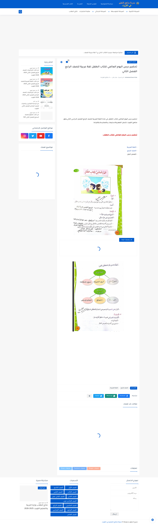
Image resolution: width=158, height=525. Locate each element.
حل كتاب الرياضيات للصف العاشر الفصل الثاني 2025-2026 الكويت (30, 95)
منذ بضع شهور (33, 68)
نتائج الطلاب (73, 11)
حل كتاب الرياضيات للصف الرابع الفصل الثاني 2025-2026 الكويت (31, 73)
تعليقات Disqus (65, 468)
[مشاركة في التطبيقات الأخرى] (89, 396)
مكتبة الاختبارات (84, 11)
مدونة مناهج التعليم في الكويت (112, 522)
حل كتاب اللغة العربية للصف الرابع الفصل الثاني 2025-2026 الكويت (30, 84)
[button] (124, 396)
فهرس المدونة (91, 4)
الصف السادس (58, 510)
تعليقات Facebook (79, 468)
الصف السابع (72, 510)
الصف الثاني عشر (58, 496)
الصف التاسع (58, 487)
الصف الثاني (72, 496)
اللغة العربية (131, 147)
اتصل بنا (80, 4)
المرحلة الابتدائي (100, 11)
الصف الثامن (58, 492)
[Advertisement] (79, 32)
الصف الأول (72, 487)
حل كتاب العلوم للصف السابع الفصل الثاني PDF (31, 116)
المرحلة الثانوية (134, 11)
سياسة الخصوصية (107, 4)
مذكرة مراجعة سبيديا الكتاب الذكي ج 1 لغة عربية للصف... (102, 53)
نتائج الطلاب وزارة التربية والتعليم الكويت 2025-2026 (36, 507)
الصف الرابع (132, 62)
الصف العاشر (71, 514)
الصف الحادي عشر (69, 501)
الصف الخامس (71, 505)
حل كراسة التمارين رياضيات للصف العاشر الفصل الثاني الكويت (30, 106)
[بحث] (20, 11)
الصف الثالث (72, 492)
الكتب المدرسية (68, 4)
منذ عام (35, 101)
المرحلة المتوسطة (117, 11)
